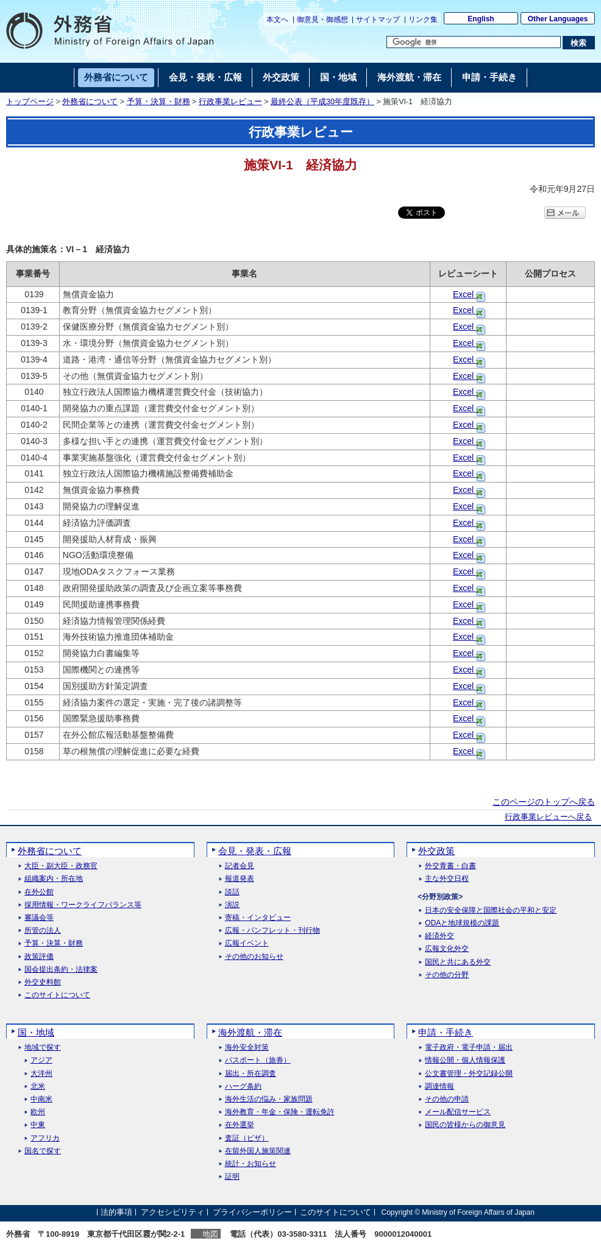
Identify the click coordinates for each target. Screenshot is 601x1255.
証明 (232, 1177)
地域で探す (42, 1048)
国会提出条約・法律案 (61, 970)
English (481, 19)
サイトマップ (378, 19)
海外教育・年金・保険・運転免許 (280, 1112)
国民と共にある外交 (458, 962)
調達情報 (439, 1087)
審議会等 (39, 918)
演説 (232, 905)
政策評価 (39, 957)
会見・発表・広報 (254, 851)
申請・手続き (445, 1032)
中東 (37, 1125)
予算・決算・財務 (158, 101)
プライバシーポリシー (252, 1212)
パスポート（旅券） (258, 1060)
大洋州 (41, 1074)
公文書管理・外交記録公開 (469, 1074)
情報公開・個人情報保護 (465, 1060)
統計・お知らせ (250, 1164)
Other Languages (558, 19)
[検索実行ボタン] (579, 42)
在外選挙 (239, 1125)
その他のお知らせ (254, 957)
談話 (232, 892)
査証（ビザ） (247, 1138)
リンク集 (423, 19)
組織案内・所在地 (53, 879)
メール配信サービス (458, 1112)
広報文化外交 (447, 949)
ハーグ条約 (243, 1087)
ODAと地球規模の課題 (462, 923)
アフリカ (45, 1138)
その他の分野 (447, 975)
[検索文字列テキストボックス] (473, 42)
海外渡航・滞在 (250, 1032)
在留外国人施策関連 (258, 1151)
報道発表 (239, 879)
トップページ (30, 101)
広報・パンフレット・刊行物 (272, 931)
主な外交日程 (447, 879)
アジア (41, 1060)
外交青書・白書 (450, 866)
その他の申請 (447, 1099)
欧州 (37, 1112)
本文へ (277, 19)
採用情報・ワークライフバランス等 (82, 905)
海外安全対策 (247, 1048)
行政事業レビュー (230, 101)
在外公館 (39, 892)
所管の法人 (42, 931)
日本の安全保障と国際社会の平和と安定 (491, 910)
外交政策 (436, 851)
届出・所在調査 (250, 1074)
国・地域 (36, 1032)
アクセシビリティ (172, 1212)
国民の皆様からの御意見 (465, 1125)
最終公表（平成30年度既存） (322, 101)
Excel (464, 294)
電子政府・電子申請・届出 (469, 1048)
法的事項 (116, 1212)
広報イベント (247, 943)
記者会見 (239, 866)
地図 (210, 1234)
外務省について (90, 101)
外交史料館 (42, 982)
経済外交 (439, 936)
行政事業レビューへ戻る (548, 817)
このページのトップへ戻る (544, 801)
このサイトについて (57, 995)
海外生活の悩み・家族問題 (269, 1099)
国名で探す (42, 1151)
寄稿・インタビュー (258, 918)
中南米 (41, 1099)
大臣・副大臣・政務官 (61, 866)
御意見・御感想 (322, 19)
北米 (37, 1087)
